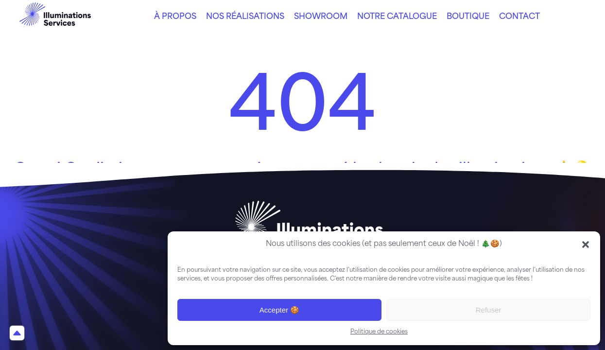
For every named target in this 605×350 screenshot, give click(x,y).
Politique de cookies (379, 332)
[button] (585, 244)
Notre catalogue (397, 17)
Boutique (468, 17)
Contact (519, 17)
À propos (175, 17)
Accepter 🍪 (279, 310)
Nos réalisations (245, 17)
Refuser (488, 310)
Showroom (320, 17)
